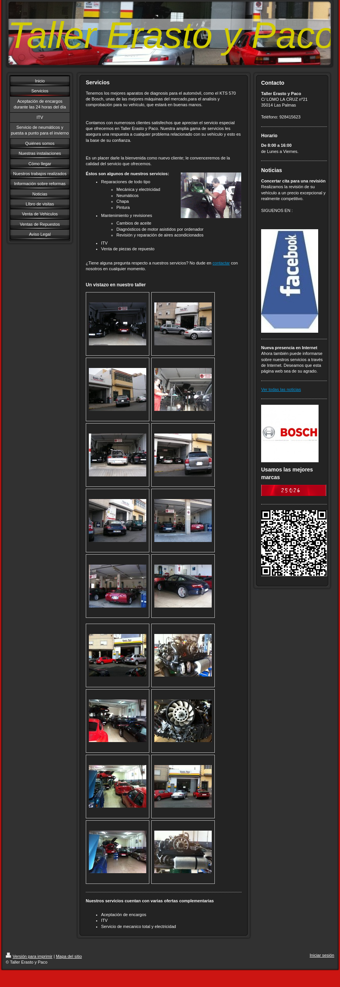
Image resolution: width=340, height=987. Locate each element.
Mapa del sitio (69, 956)
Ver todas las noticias (281, 389)
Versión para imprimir (29, 956)
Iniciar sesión (322, 955)
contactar (221, 263)
